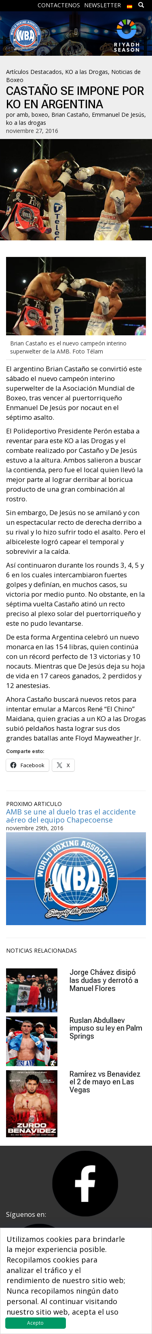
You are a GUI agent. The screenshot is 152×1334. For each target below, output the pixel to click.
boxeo (40, 114)
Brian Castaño (70, 114)
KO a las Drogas (86, 72)
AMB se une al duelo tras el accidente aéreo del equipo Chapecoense (71, 816)
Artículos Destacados (34, 72)
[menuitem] (130, 4)
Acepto (35, 1322)
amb (22, 114)
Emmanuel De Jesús (118, 114)
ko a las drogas (26, 122)
